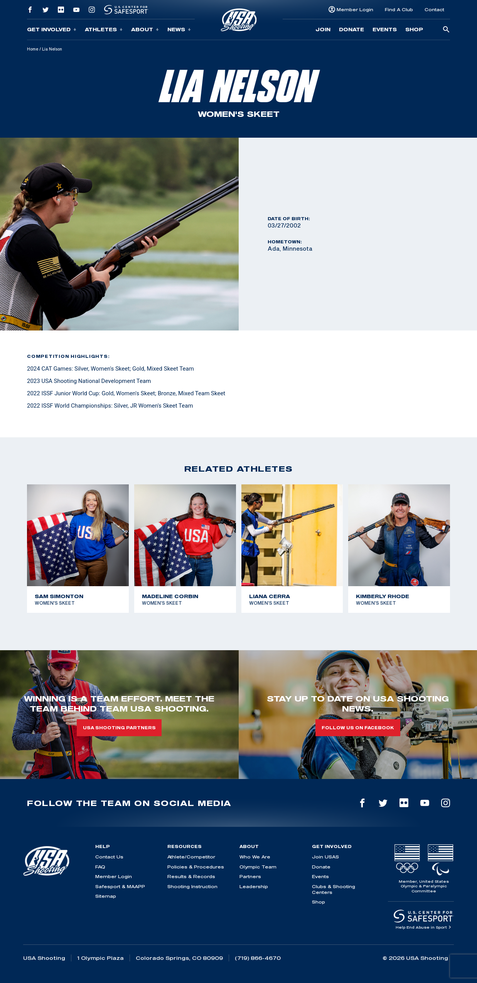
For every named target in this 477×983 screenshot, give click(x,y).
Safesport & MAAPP (120, 886)
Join (322, 29)
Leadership (253, 886)
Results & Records (191, 876)
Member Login (355, 9)
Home (32, 49)
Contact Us (109, 856)
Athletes (104, 29)
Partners (250, 876)
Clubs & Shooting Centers (333, 889)
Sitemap (105, 896)
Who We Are (254, 856)
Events (384, 29)
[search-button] (446, 29)
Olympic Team (257, 866)
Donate (351, 29)
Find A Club (399, 9)
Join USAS (325, 856)
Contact (434, 9)
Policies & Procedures (195, 866)
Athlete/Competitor (191, 856)
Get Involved (51, 29)
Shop (414, 29)
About (145, 29)
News (179, 29)
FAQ (100, 866)
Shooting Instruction (192, 886)
